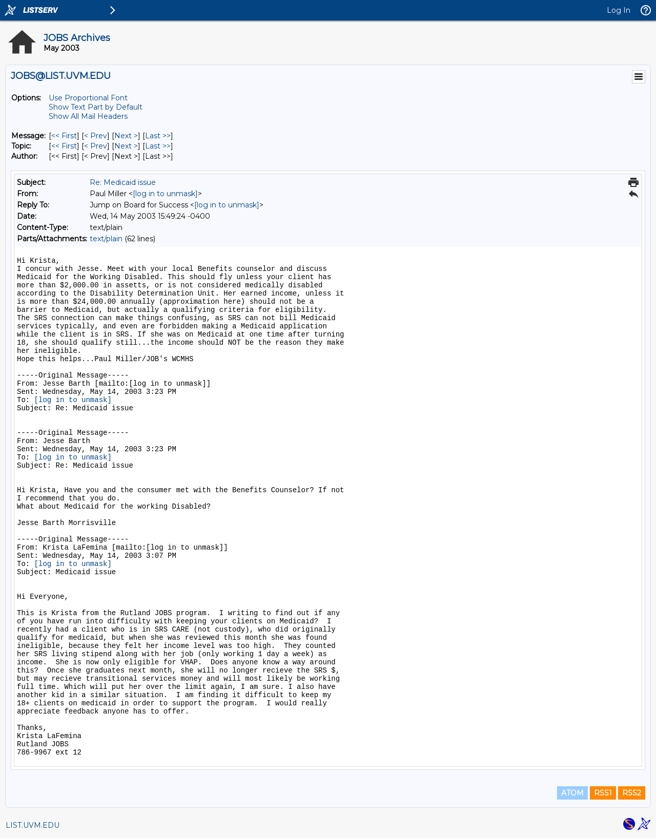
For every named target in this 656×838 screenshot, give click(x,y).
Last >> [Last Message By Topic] (158, 146)
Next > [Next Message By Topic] (126, 146)
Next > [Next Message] (126, 135)
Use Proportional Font (88, 97)
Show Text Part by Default (95, 107)
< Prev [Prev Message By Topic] (95, 146)
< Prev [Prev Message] (95, 135)
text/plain (106, 238)
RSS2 (631, 793)
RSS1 (603, 793)
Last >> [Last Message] (158, 135)
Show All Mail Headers (88, 116)
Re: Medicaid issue (123, 182)
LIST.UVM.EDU (32, 825)
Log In (618, 10)
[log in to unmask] (165, 193)
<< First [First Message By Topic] (64, 146)
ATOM (572, 793)
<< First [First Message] (64, 135)
